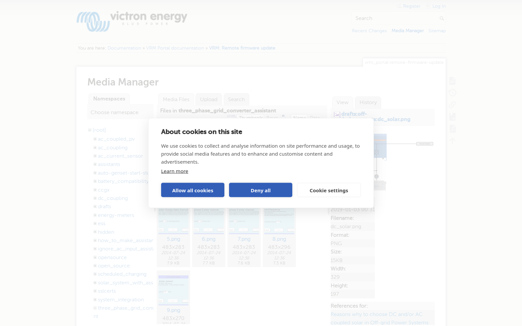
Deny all (261, 190)
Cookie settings (329, 190)
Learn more (174, 171)
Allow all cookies (192, 190)
